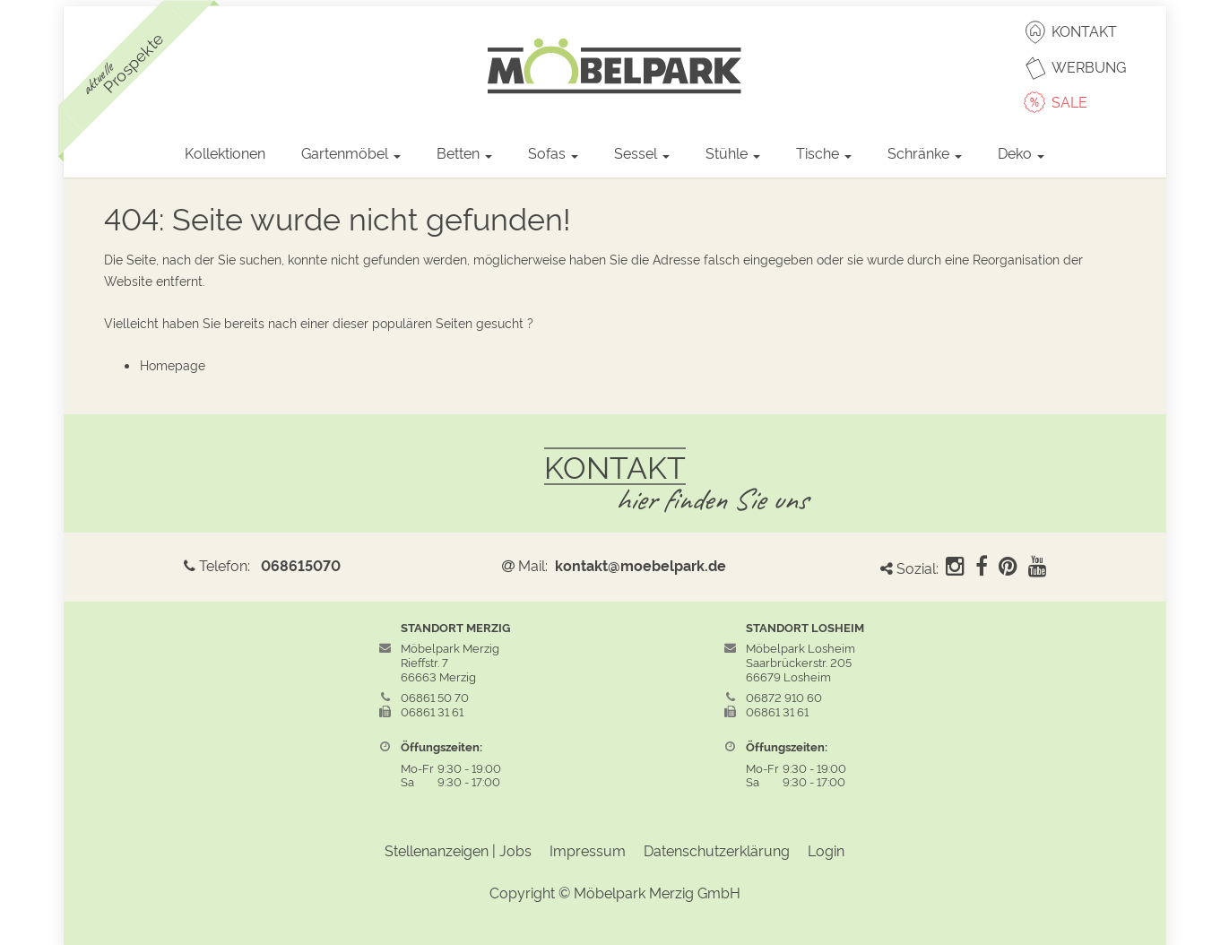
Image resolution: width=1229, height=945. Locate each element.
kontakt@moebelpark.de (640, 565)
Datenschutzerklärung (717, 850)
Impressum (588, 850)
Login (826, 850)
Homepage (172, 364)
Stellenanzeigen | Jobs (458, 850)
